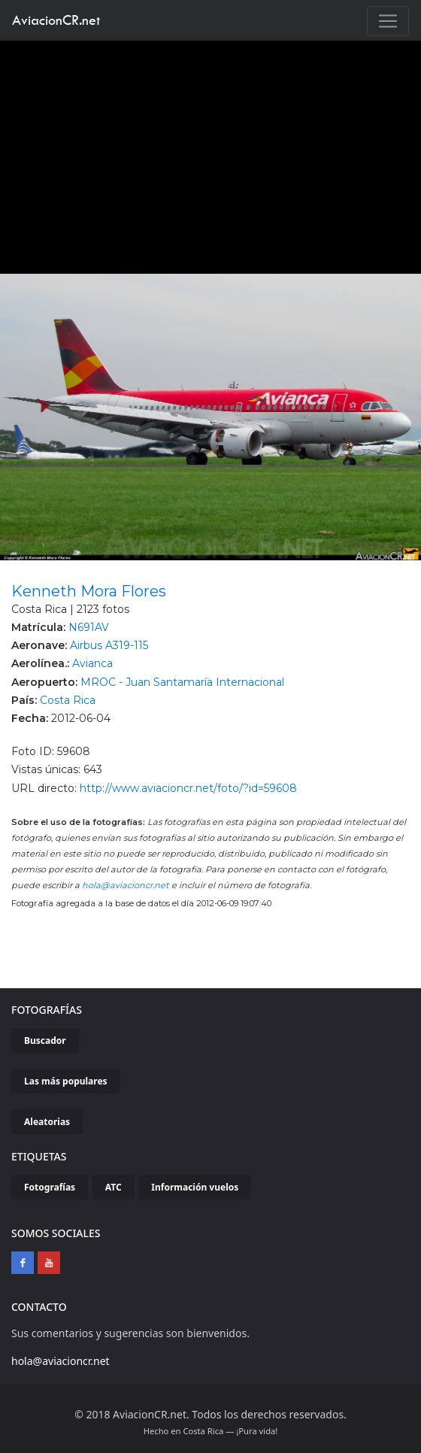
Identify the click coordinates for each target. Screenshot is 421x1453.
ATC (113, 1187)
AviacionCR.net (56, 20)
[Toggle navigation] (388, 21)
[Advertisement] (211, 153)
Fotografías (49, 1187)
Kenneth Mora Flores (88, 591)
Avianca (92, 663)
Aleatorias (47, 1121)
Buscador (45, 1040)
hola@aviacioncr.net (125, 885)
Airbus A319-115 (109, 645)
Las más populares (66, 1081)
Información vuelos (194, 1187)
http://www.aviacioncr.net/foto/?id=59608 (188, 788)
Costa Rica (67, 700)
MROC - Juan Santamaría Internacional (182, 682)
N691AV (88, 627)
